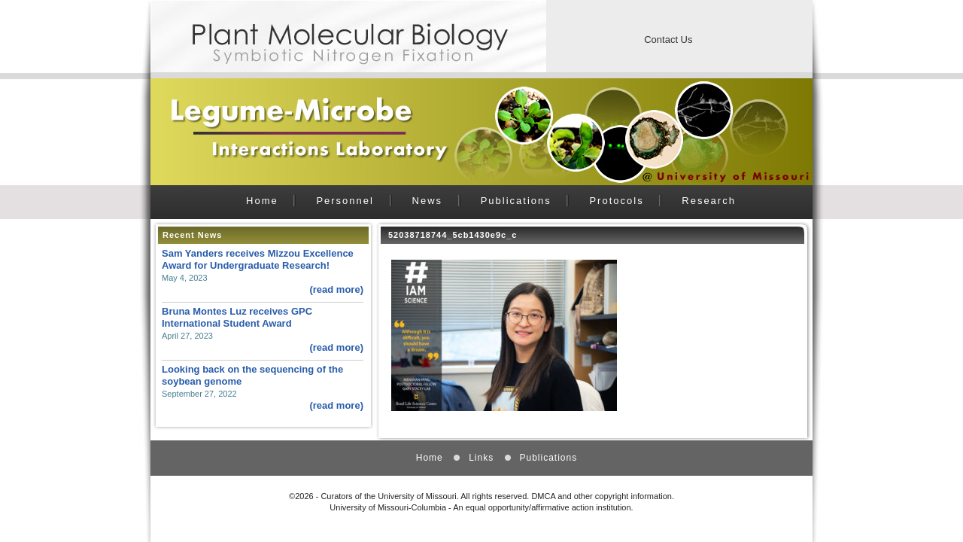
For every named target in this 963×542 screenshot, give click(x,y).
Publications (516, 200)
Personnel (345, 200)
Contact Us (668, 39)
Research (709, 200)
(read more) (336, 289)
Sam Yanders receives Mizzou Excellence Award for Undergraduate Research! (258, 259)
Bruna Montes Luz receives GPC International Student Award (237, 317)
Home (262, 200)
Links (481, 457)
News (427, 200)
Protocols (616, 200)
